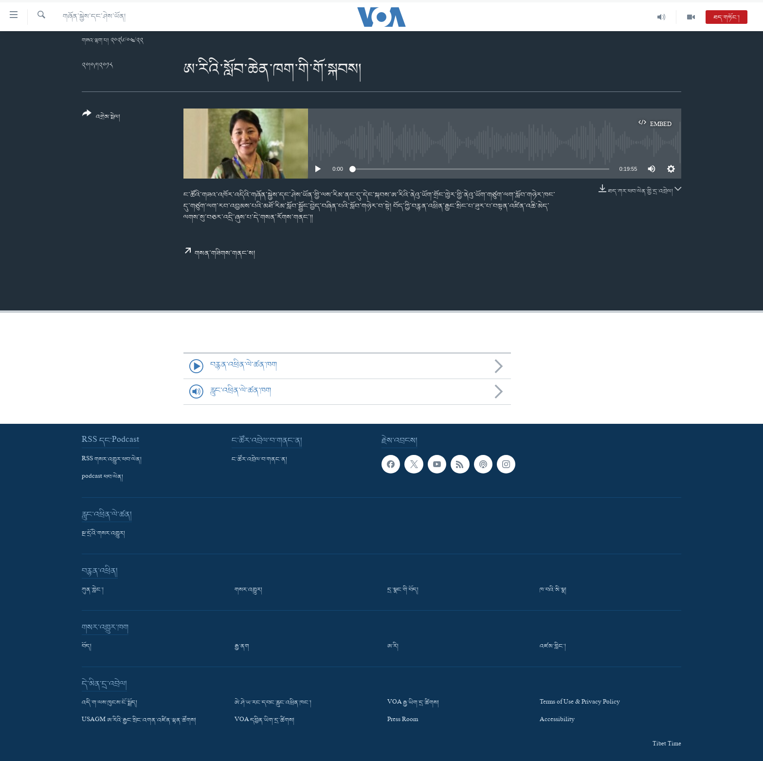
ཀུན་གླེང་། (93, 590)
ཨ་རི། (393, 647)
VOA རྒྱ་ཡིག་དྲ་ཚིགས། (413, 703)
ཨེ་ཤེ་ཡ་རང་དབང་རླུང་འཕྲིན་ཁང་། (273, 703)
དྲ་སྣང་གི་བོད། (402, 590)
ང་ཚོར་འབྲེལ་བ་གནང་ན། (259, 460)
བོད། (86, 647)
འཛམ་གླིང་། (553, 647)
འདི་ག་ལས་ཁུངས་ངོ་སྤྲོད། (109, 703)
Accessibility (557, 720)
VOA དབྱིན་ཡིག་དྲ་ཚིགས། (264, 720)
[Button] (101, 118)
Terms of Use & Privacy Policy (580, 703)
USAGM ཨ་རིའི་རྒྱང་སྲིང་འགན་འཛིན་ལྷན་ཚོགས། (139, 720)
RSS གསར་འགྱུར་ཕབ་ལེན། (112, 460)
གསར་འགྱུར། (248, 590)
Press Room (402, 720)
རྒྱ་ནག (242, 647)
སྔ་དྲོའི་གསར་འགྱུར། (103, 534)
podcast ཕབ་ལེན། (102, 477)
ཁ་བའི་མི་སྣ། (553, 590)
